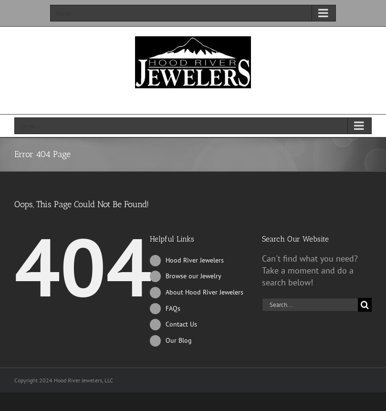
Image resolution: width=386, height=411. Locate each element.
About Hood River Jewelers (204, 292)
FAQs (173, 308)
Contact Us (181, 324)
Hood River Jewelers (195, 260)
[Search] (365, 305)
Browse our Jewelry (193, 276)
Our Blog (179, 340)
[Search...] (310, 305)
